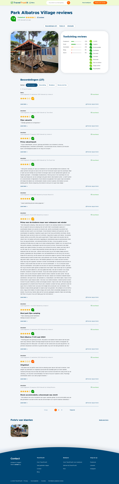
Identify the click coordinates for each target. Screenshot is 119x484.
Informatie (70, 26)
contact (16, 464)
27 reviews (40, 17)
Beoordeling (42, 85)
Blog (38, 472)
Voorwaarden (34, 481)
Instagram (93, 468)
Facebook (93, 462)
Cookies (43, 481)
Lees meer (23, 104)
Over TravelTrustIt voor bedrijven (72, 462)
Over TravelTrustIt (42, 462)
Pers (64, 468)
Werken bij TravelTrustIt (70, 465)
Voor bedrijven (86, 2)
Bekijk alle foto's (103, 420)
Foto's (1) (62, 26)
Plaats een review (100, 2)
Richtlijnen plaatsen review (55, 481)
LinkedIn (92, 465)
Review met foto (62, 85)
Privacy (26, 481)
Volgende (72, 410)
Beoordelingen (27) (51, 26)
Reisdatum (52, 85)
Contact (39, 468)
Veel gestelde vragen (43, 465)
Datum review (31, 85)
